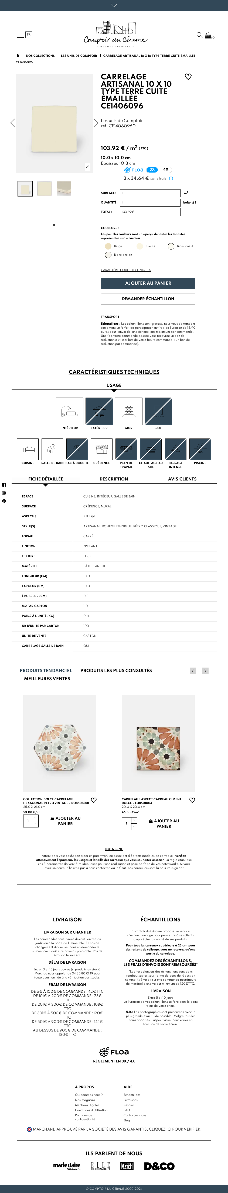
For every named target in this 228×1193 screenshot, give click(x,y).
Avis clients (182, 480)
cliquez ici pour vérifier (174, 1129)
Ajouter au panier (148, 283)
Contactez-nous (135, 1115)
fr (28, 34)
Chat (122, 868)
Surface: (108, 193)
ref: (104, 126)
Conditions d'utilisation (91, 1110)
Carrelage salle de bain (43, 646)
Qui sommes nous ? (89, 1095)
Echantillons (132, 1095)
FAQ (127, 1110)
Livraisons (131, 1100)
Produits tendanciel (46, 671)
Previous (198, 671)
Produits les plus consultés (116, 671)
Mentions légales (87, 1105)
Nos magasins (85, 1100)
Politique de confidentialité (85, 1117)
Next (205, 671)
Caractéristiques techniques (126, 270)
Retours (129, 1105)
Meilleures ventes (47, 679)
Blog (127, 1120)
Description (114, 480)
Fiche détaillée (45, 480)
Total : (106, 212)
